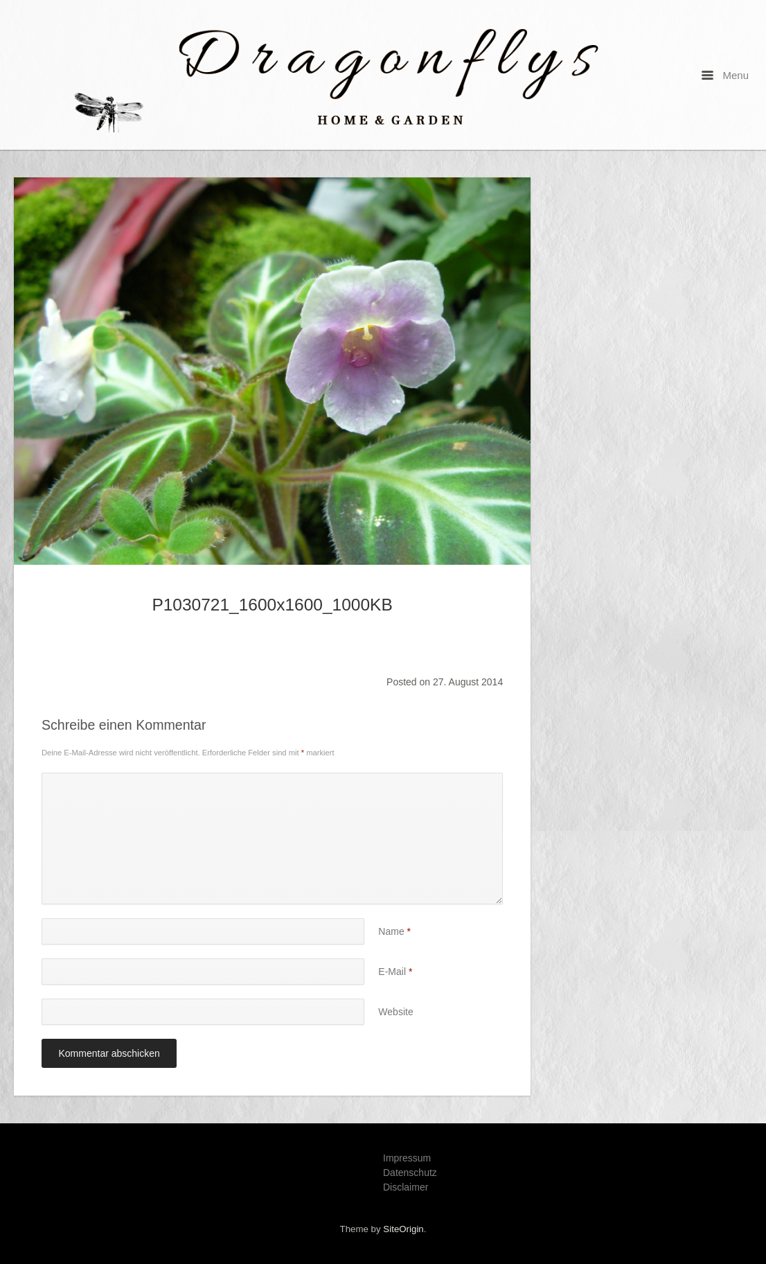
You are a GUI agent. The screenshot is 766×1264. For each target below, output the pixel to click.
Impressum (407, 1158)
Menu (725, 75)
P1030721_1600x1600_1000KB (272, 604)
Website (395, 1011)
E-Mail (395, 971)
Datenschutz (410, 1172)
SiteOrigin (403, 1229)
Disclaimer (405, 1187)
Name (394, 931)
